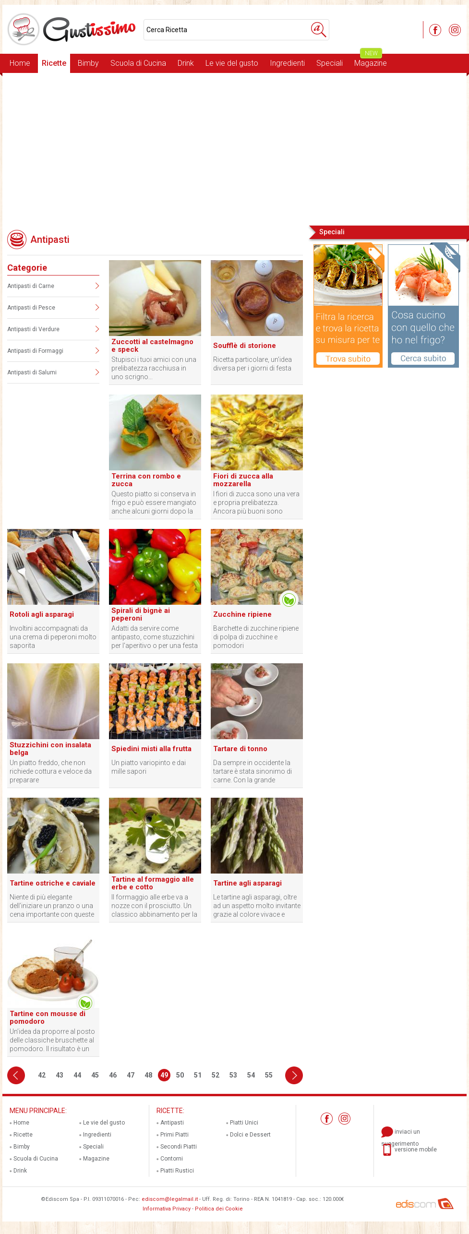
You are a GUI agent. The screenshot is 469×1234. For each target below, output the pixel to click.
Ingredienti (287, 63)
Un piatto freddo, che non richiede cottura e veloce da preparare (51, 771)
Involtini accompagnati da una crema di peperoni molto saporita (53, 636)
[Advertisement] (234, 148)
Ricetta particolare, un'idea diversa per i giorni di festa (252, 364)
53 (233, 1075)
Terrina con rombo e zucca (146, 480)
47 (130, 1075)
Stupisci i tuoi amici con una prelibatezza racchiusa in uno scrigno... (153, 368)
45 (95, 1075)
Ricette (54, 63)
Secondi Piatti (178, 1146)
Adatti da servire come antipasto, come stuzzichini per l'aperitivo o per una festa (154, 636)
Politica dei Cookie (219, 1209)
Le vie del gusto (231, 63)
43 (59, 1075)
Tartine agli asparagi (247, 883)
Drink (186, 63)
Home (20, 63)
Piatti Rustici (177, 1170)
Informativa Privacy (167, 1209)
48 (148, 1075)
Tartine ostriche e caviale (53, 883)
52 (215, 1075)
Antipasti (172, 1122)
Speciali (329, 63)
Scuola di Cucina (138, 63)
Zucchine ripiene (242, 614)
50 (180, 1075)
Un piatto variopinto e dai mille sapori (148, 767)
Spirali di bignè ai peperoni (140, 614)
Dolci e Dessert (250, 1134)
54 (251, 1075)
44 (77, 1075)
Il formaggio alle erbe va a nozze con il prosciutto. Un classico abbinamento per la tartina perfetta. (154, 906)
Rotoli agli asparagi (42, 614)
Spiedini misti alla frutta (151, 748)
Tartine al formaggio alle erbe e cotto (152, 883)
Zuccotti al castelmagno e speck (152, 345)
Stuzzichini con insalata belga (50, 749)
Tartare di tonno (240, 748)
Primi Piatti (174, 1134)
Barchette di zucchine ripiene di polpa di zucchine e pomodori (256, 636)
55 (269, 1075)
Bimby (88, 63)
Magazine (370, 61)
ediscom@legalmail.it (170, 1199)
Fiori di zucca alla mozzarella (243, 480)
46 (113, 1075)
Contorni (171, 1158)
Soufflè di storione (244, 345)
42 (42, 1075)
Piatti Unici (244, 1122)
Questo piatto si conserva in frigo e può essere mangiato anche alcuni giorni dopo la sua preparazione (153, 502)
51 (198, 1075)
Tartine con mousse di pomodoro (47, 1017)
